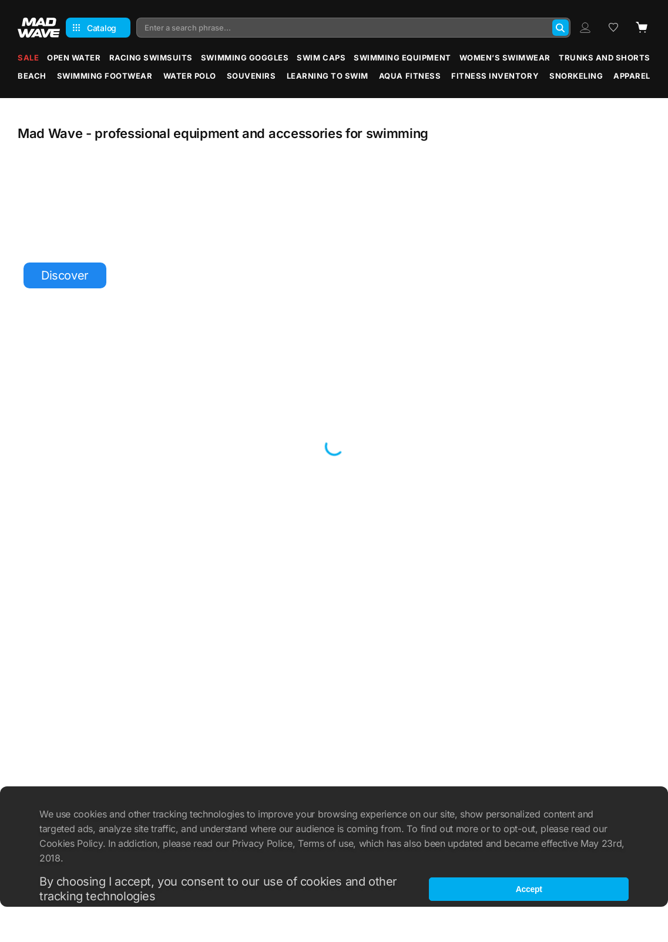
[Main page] (39, 28)
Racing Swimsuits (151, 57)
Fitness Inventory (495, 75)
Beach (32, 75)
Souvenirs (251, 75)
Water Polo (189, 75)
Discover (65, 275)
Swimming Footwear (105, 75)
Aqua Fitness (410, 75)
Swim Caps (321, 57)
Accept (529, 889)
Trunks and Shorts (604, 57)
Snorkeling (576, 75)
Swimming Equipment (402, 57)
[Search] (560, 27)
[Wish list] (613, 27)
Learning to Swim (327, 75)
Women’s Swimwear (504, 57)
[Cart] (641, 27)
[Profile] (585, 27)
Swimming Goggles (244, 57)
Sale (28, 57)
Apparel (631, 75)
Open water (73, 57)
